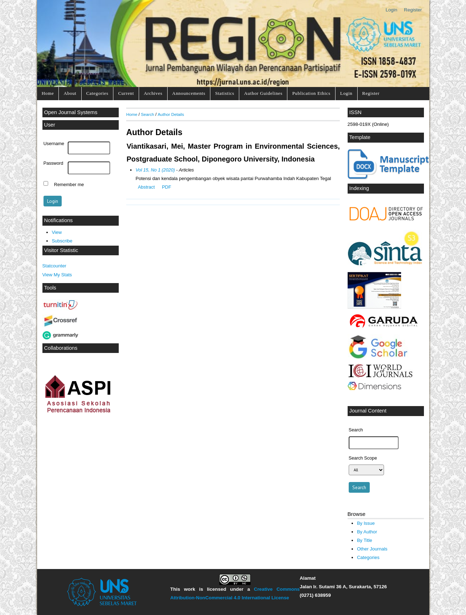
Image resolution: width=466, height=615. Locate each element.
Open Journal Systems (71, 112)
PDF (166, 187)
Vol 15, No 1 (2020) (155, 170)
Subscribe (62, 241)
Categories (97, 93)
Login (391, 9)
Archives (153, 93)
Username (53, 143)
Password (53, 163)
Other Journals (372, 549)
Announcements (188, 93)
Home (48, 93)
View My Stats (57, 274)
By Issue (366, 523)
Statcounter (54, 265)
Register (413, 9)
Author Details (171, 114)
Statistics (224, 93)
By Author (367, 531)
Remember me (69, 184)
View (57, 232)
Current (126, 93)
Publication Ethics (311, 93)
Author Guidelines (263, 93)
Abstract (146, 187)
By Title (364, 540)
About (70, 93)
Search (147, 114)
